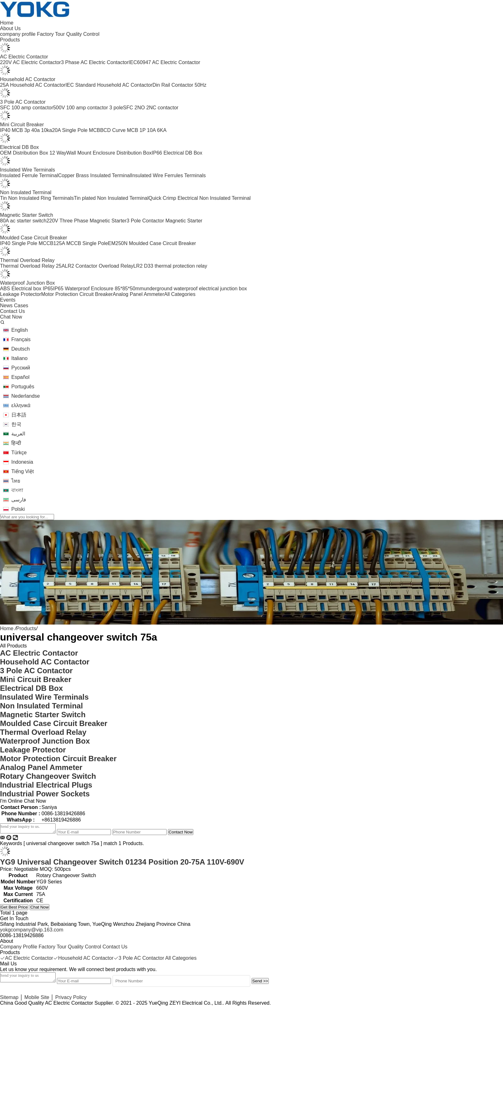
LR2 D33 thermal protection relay (170, 266)
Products (26, 628)
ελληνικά (20, 405)
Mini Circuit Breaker (22, 124)
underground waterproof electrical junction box (195, 288)
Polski (18, 509)
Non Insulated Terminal (25, 192)
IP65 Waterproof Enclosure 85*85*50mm (98, 288)
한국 (16, 424)
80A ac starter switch (23, 220)
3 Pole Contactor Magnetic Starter (164, 220)
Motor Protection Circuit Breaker (77, 294)
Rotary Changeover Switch (48, 776)
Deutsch (20, 349)
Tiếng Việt (22, 471)
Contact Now (180, 832)
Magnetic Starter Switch (26, 215)
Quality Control (82, 34)
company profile (18, 34)
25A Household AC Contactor (32, 85)
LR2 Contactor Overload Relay (99, 266)
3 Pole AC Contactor (23, 102)
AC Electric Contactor (24, 56)
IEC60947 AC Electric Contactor (164, 62)
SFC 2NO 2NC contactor (150, 107)
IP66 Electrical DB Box (177, 153)
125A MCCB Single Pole (80, 243)
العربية (18, 433)
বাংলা (17, 490)
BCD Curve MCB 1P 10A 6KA (133, 130)
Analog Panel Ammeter (138, 294)
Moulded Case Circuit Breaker (33, 237)
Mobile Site (37, 997)
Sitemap (9, 997)
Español (20, 377)
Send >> (260, 981)
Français (20, 339)
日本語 (18, 415)
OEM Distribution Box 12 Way (33, 153)
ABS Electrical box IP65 (26, 288)
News (6, 305)
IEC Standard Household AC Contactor (108, 85)
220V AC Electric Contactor (30, 62)
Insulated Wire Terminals (27, 169)
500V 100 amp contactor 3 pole (88, 107)
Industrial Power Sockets (45, 793)
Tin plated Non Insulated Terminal (111, 198)
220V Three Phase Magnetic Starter (87, 220)
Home (7, 628)
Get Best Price (14, 907)
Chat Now (39, 907)
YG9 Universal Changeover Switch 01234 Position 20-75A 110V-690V (122, 862)
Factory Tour (51, 34)
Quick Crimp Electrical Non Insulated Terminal (199, 198)
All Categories (180, 294)
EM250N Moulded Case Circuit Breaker (152, 243)
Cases (21, 305)
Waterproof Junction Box (27, 283)
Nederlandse (25, 396)
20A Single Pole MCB (76, 130)
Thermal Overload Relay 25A (32, 266)
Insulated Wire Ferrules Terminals (168, 175)
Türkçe (19, 452)
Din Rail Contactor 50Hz (179, 85)
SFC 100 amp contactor (26, 107)
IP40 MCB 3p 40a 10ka (26, 130)
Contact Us (114, 946)
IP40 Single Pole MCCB (26, 243)
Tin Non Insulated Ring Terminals (37, 198)
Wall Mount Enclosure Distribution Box (109, 153)
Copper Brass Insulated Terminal (94, 175)
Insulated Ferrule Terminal (29, 175)
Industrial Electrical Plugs (46, 785)
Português (22, 386)
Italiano (19, 358)
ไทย (15, 480)
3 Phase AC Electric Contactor (95, 62)
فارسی (18, 499)
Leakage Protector (20, 294)
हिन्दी (16, 443)
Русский (20, 367)
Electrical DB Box (19, 147)
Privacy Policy (71, 997)
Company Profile (18, 946)
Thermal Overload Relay (27, 260)
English (19, 330)
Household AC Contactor (27, 79)
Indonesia (22, 462)
